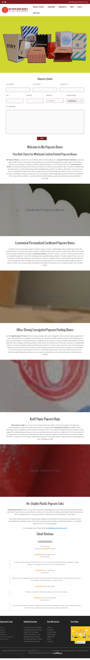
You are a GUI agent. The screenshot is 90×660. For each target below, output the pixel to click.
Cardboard (51, 7)
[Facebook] (2, 2)
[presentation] (11, 656)
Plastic (81, 7)
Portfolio (36, 13)
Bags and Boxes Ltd (45, 652)
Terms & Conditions (6, 638)
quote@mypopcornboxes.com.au (78, 2)
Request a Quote (38, 7)
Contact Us (3, 636)
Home (2, 629)
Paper (73, 7)
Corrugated (63, 7)
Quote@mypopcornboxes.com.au (57, 530)
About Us (3, 632)
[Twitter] (5, 2)
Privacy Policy (4, 641)
